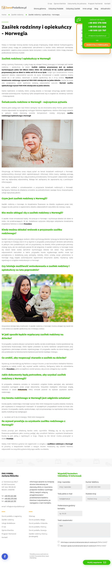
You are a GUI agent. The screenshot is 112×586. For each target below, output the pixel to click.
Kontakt (107, 3)
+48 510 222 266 (97, 26)
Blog (96, 8)
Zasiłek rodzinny (17, 14)
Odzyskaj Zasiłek (73, 8)
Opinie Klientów (60, 3)
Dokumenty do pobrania (77, 3)
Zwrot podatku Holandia (38, 523)
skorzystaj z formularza (97, 45)
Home (4, 14)
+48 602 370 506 (97, 22)
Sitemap (32, 516)
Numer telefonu (92, 482)
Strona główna (40, 8)
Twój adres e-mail (65, 493)
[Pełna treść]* (102, 542)
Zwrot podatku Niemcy (37, 527)
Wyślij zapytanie (96, 562)
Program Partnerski (95, 3)
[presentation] (74, 552)
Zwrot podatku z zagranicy (12, 516)
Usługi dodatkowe (8, 523)
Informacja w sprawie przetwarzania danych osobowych (84, 542)
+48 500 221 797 (97, 30)
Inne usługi (87, 8)
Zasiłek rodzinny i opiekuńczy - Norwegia (43, 14)
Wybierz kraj (91, 493)
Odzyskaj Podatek (55, 8)
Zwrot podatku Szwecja (37, 530)
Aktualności (105, 8)
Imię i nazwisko (64, 482)
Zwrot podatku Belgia (37, 520)
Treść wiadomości (65, 520)
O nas (50, 3)
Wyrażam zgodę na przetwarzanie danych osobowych (83, 546)
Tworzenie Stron (40, 556)
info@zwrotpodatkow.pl (97, 36)
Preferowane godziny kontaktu (66, 507)
